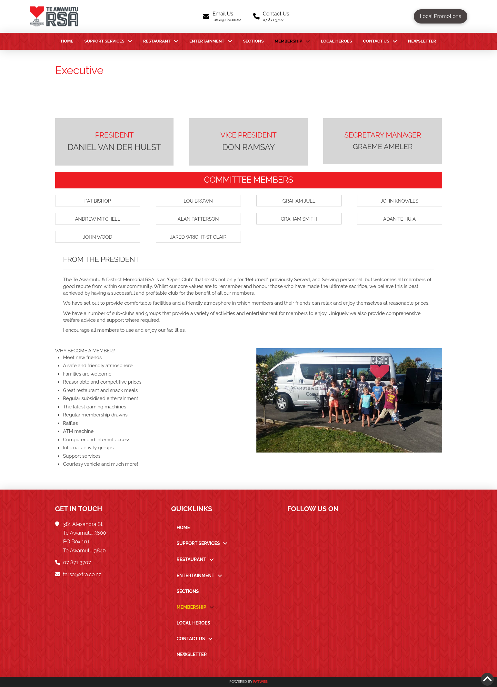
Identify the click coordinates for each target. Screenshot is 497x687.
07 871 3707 (77, 562)
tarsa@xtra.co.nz (82, 574)
